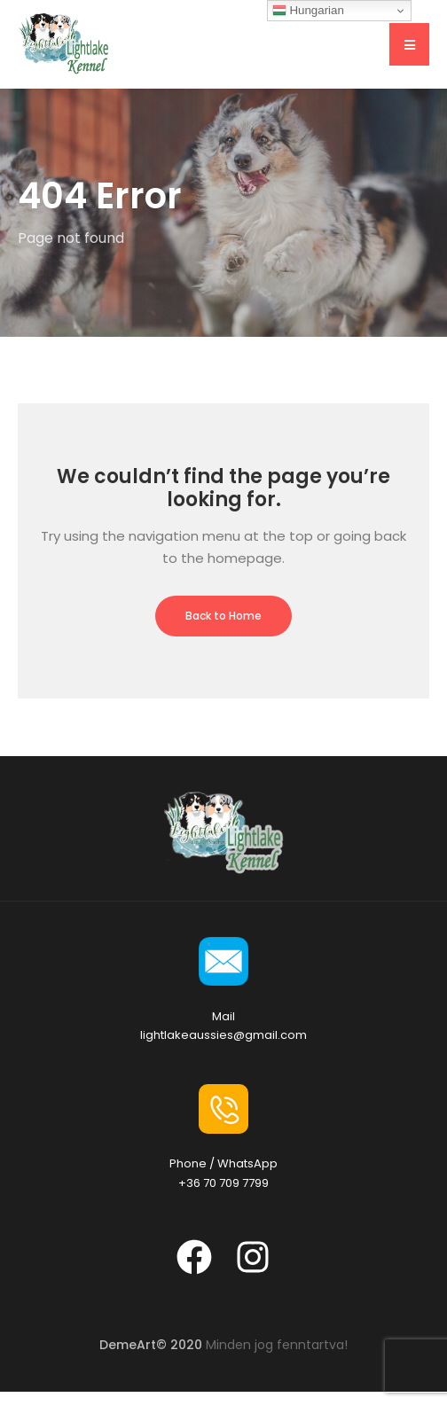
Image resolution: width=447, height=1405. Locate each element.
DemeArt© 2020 (150, 1345)
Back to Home (223, 615)
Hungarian (308, 11)
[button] (409, 44)
